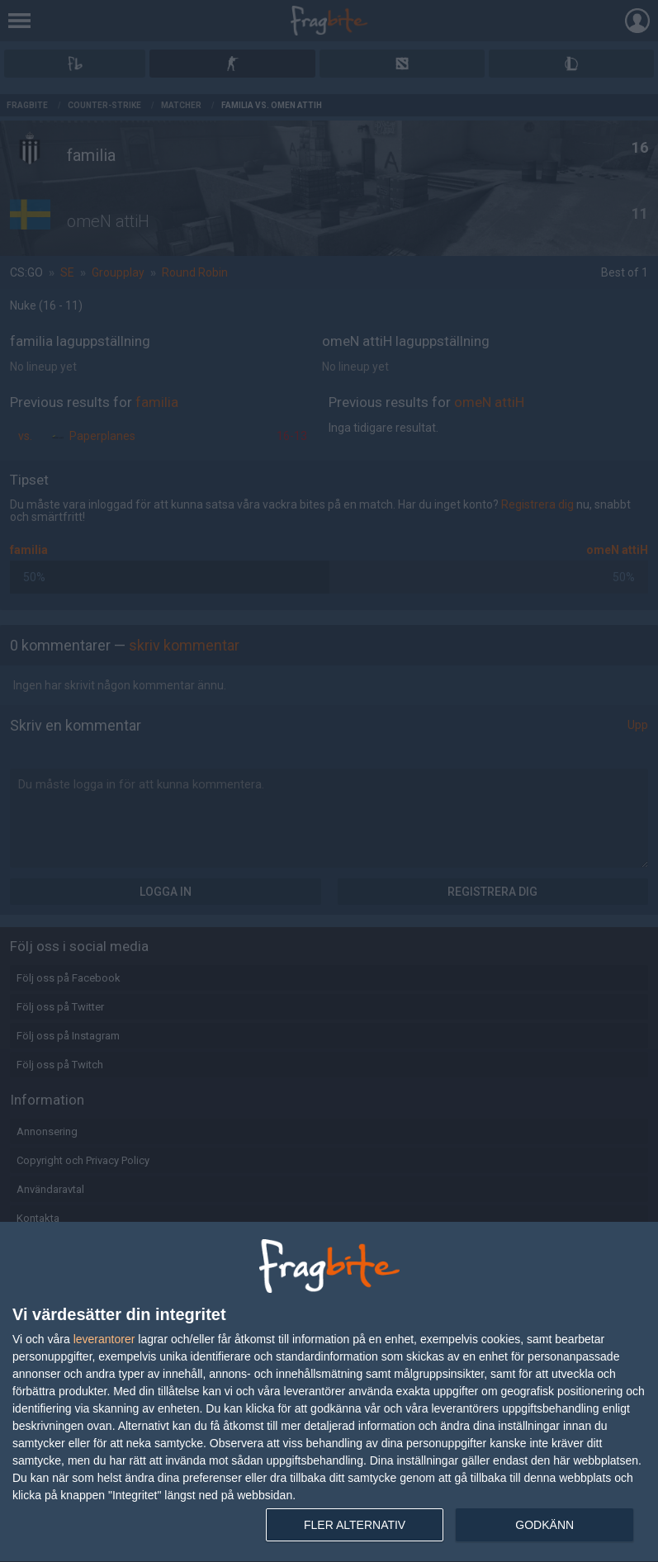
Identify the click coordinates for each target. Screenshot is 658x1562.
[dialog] (329, 1392)
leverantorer (104, 1339)
